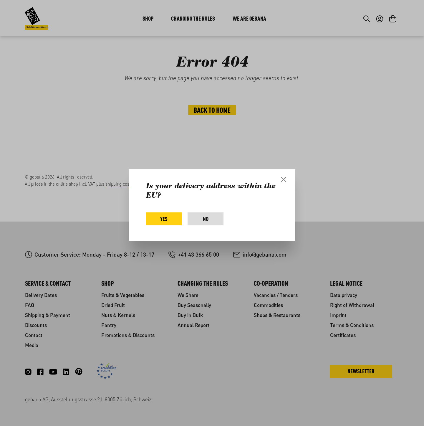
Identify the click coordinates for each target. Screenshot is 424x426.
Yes (164, 218)
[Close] (283, 179)
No (205, 218)
